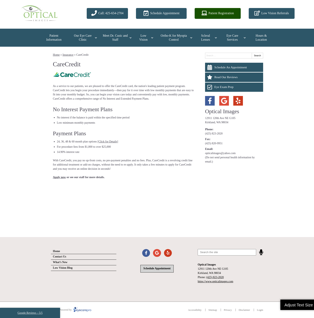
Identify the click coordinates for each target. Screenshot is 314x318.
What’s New (60, 262)
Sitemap (212, 309)
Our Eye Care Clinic (83, 37)
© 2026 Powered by (71, 309)
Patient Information (53, 37)
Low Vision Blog (62, 267)
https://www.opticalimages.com (215, 281)
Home (56, 54)
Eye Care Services (232, 37)
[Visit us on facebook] (210, 101)
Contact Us (59, 256)
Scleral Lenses (205, 37)
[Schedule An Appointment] (234, 67)
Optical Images (222, 111)
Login (260, 309)
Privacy (228, 309)
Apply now (59, 177)
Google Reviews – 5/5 (30, 312)
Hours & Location (261, 37)
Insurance (67, 54)
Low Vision (143, 37)
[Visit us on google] (224, 101)
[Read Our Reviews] (234, 77)
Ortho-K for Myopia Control (174, 37)
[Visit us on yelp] (238, 101)
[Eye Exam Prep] (234, 87)
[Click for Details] (108, 141)
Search (257, 55)
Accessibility (195, 309)
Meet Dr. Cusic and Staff (115, 37)
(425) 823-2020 (214, 133)
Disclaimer (244, 309)
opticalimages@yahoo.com (220, 153)
